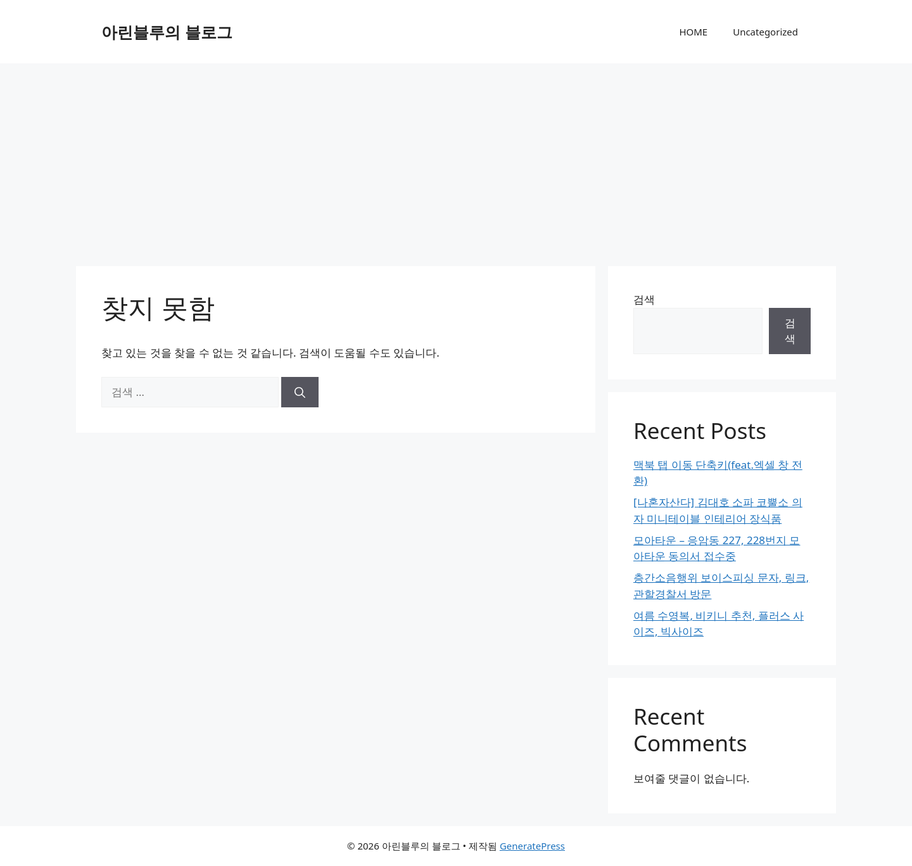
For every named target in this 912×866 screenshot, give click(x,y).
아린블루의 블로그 (166, 31)
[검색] (300, 392)
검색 (644, 299)
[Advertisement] (456, 158)
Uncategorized (765, 31)
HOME (693, 31)
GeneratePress (532, 845)
